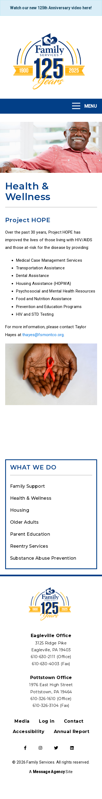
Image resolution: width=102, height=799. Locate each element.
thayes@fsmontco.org (43, 334)
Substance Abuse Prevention (43, 558)
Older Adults (24, 522)
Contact (74, 721)
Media (22, 721)
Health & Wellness (31, 498)
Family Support (27, 486)
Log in (47, 721)
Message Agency (49, 772)
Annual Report (71, 731)
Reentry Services (29, 546)
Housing (19, 510)
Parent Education (30, 534)
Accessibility (29, 731)
